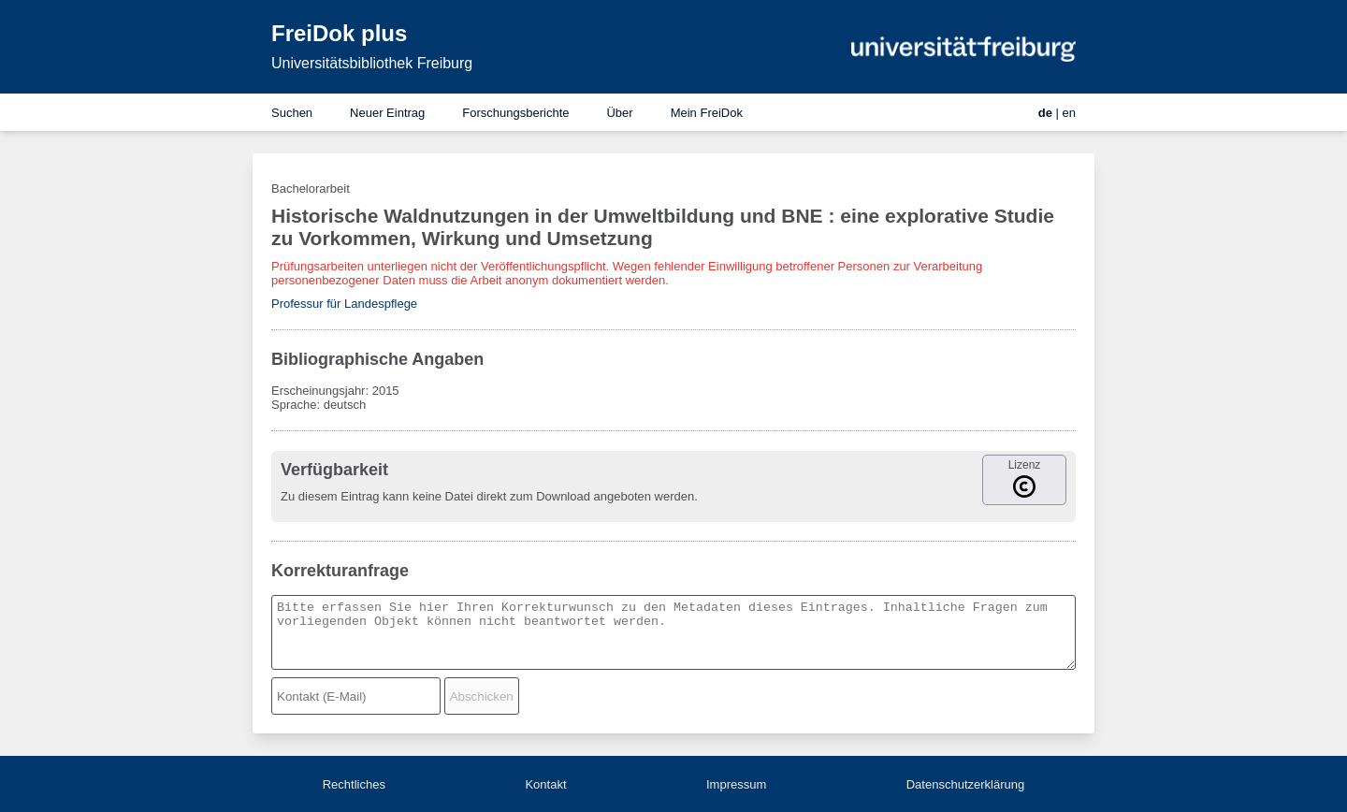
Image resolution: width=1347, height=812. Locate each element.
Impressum (736, 784)
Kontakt (545, 784)
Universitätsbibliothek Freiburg (371, 63)
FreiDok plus (339, 33)
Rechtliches (354, 784)
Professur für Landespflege (344, 304)
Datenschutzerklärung (965, 784)
